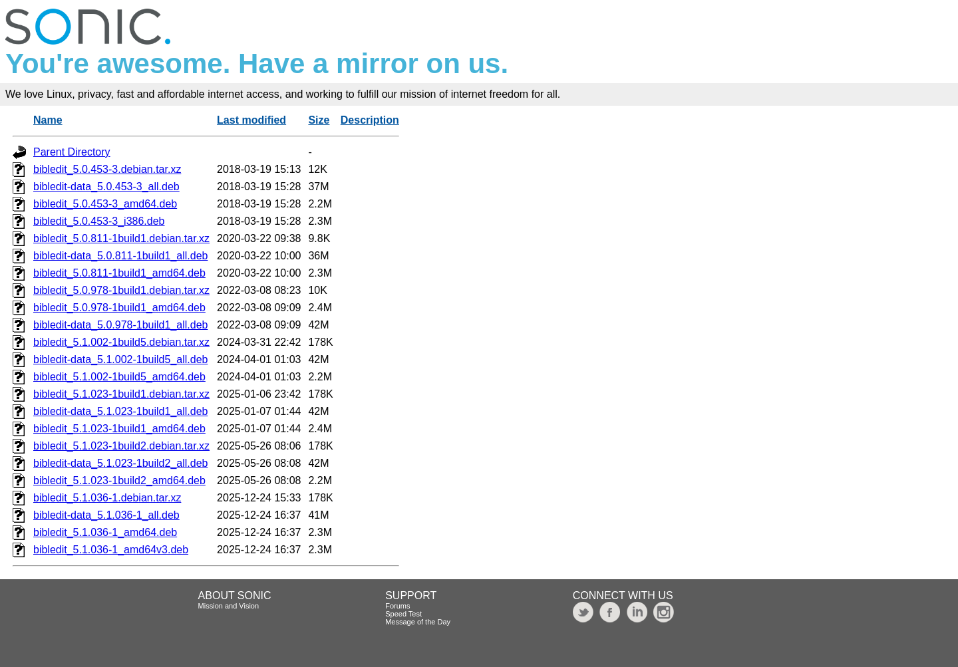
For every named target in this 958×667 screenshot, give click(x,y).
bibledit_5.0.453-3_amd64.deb (105, 203)
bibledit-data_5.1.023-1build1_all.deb (120, 411)
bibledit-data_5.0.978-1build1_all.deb (120, 325)
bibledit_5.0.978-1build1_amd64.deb (119, 307)
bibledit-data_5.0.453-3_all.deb (106, 186)
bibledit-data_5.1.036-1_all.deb (106, 515)
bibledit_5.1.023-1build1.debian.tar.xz (121, 394)
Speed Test (403, 614)
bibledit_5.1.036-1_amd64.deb (105, 532)
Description (370, 120)
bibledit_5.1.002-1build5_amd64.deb (119, 376)
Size (318, 120)
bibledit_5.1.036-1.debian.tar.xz (107, 497)
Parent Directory (71, 152)
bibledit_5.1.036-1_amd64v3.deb (110, 549)
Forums (397, 606)
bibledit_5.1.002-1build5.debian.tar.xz (121, 342)
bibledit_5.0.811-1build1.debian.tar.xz (121, 238)
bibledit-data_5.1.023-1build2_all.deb (120, 463)
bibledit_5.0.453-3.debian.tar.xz (107, 169)
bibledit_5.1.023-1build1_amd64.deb (119, 428)
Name (48, 120)
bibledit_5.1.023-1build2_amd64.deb (119, 480)
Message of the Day (417, 622)
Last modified (251, 120)
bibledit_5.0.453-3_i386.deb (99, 221)
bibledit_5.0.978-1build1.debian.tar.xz (121, 290)
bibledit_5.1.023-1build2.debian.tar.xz (121, 446)
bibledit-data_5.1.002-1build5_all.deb (120, 359)
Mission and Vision (228, 606)
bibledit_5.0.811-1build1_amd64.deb (119, 273)
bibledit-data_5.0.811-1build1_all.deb (120, 255)
